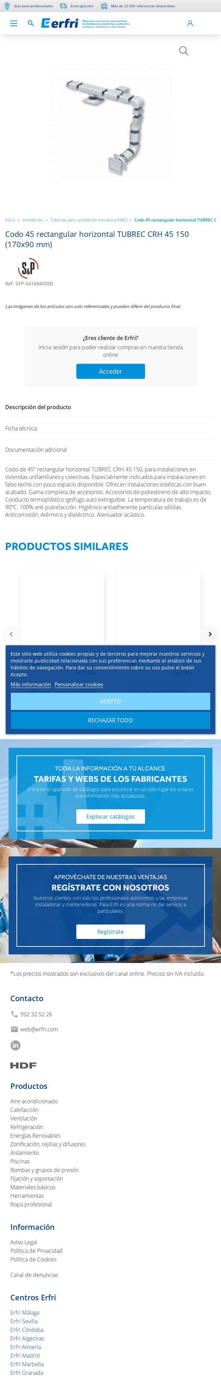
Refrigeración (26, 1127)
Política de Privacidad (36, 1250)
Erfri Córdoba (26, 1329)
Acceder (110, 371)
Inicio (12, 220)
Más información (31, 684)
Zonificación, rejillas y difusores (48, 1144)
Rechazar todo (110, 720)
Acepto (110, 701)
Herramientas (27, 1195)
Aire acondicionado (34, 1101)
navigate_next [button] (210, 634)
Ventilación (34, 220)
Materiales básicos (32, 1187)
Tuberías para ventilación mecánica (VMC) (91, 220)
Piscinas (20, 1161)
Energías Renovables (35, 1135)
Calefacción (24, 1109)
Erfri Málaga (24, 1312)
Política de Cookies (33, 1259)
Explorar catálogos (110, 816)
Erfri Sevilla (23, 1321)
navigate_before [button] (11, 634)
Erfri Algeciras (27, 1338)
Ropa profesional (31, 1204)
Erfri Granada (26, 1372)
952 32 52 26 (36, 1014)
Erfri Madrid (25, 1355)
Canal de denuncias (34, 1274)
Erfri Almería (25, 1347)
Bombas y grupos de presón (44, 1170)
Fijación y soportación (36, 1178)
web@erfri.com (39, 1029)
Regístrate (110, 931)
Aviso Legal (23, 1242)
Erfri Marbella (27, 1364)
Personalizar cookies (79, 684)
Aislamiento (24, 1152)
